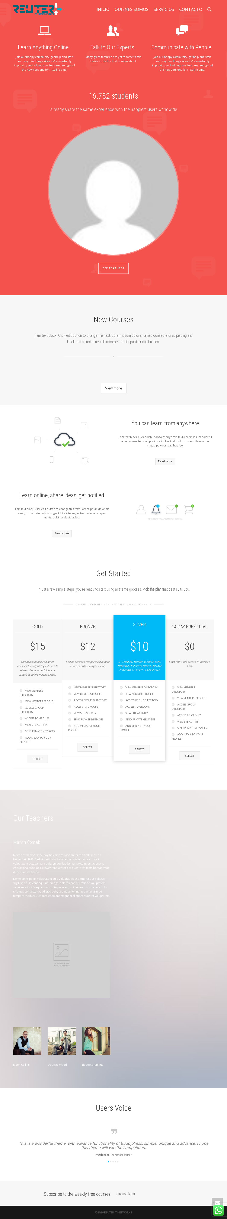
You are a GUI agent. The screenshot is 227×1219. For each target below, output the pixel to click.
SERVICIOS (164, 9)
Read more (165, 461)
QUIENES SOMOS (131, 9)
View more (113, 388)
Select (37, 759)
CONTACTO (190, 9)
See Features (113, 268)
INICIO (103, 9)
